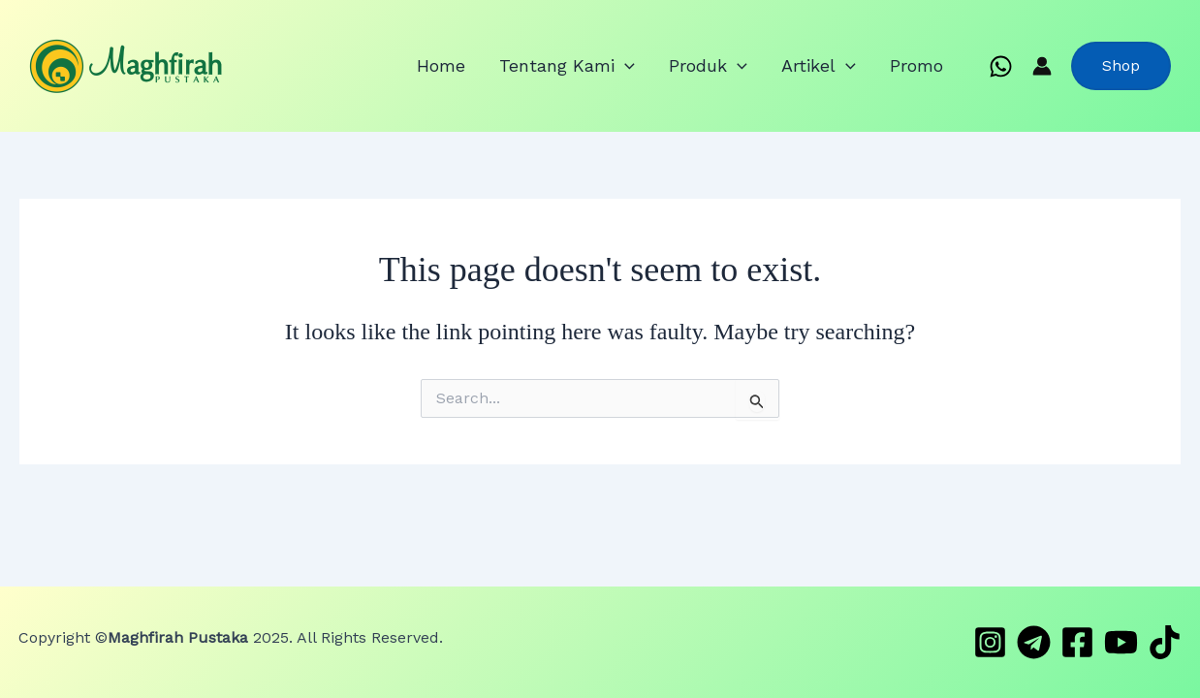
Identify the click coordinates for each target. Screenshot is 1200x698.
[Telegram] (1034, 642)
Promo (923, 65)
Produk (744, 66)
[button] (1121, 66)
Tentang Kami (618, 66)
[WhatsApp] (1001, 66)
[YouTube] (1121, 642)
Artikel (840, 66)
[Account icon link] (1042, 66)
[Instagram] (990, 642)
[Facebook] (1077, 642)
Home (507, 65)
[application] (676, 66)
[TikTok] (1165, 642)
